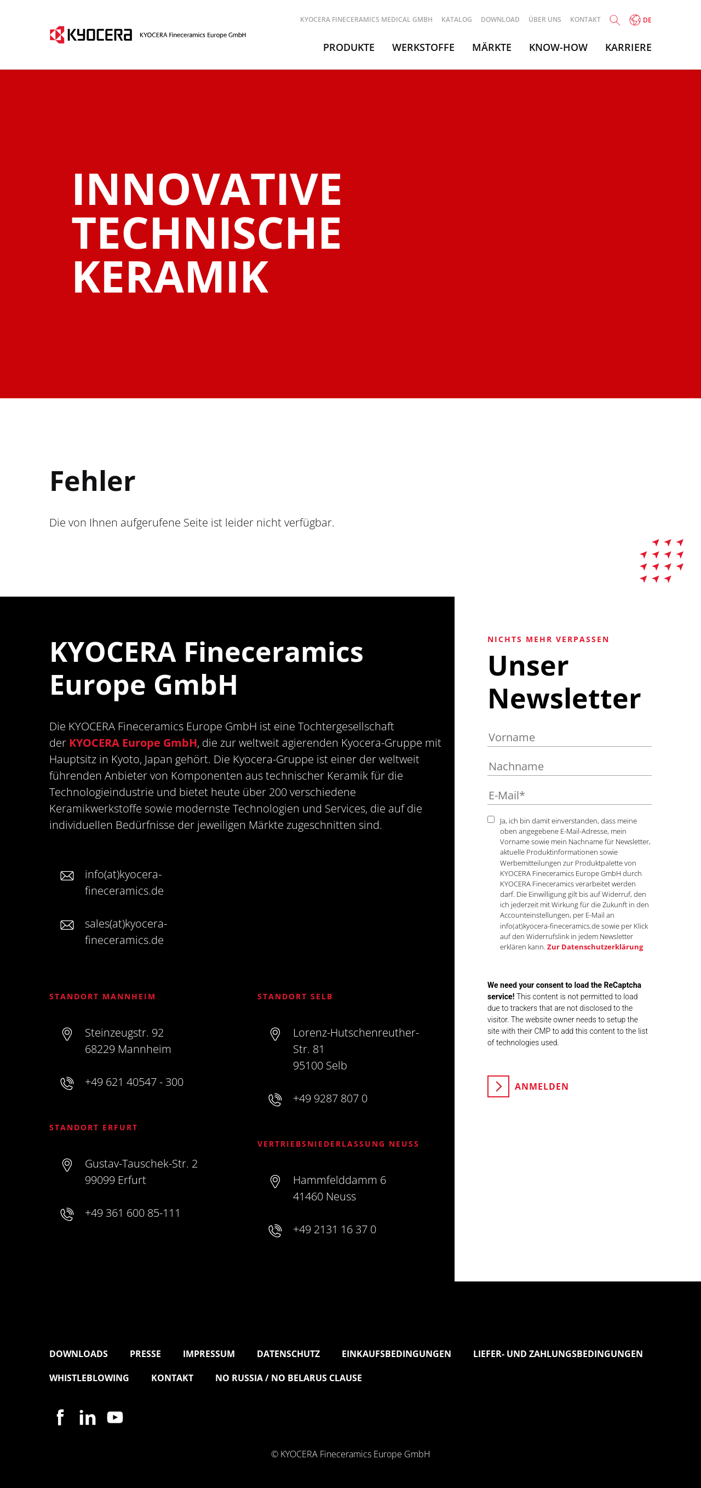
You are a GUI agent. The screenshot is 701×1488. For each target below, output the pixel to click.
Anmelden (542, 1086)
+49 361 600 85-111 (133, 1212)
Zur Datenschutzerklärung (595, 947)
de (640, 20)
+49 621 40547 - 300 (134, 1081)
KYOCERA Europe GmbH (133, 742)
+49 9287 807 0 (330, 1098)
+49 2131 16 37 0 (334, 1229)
